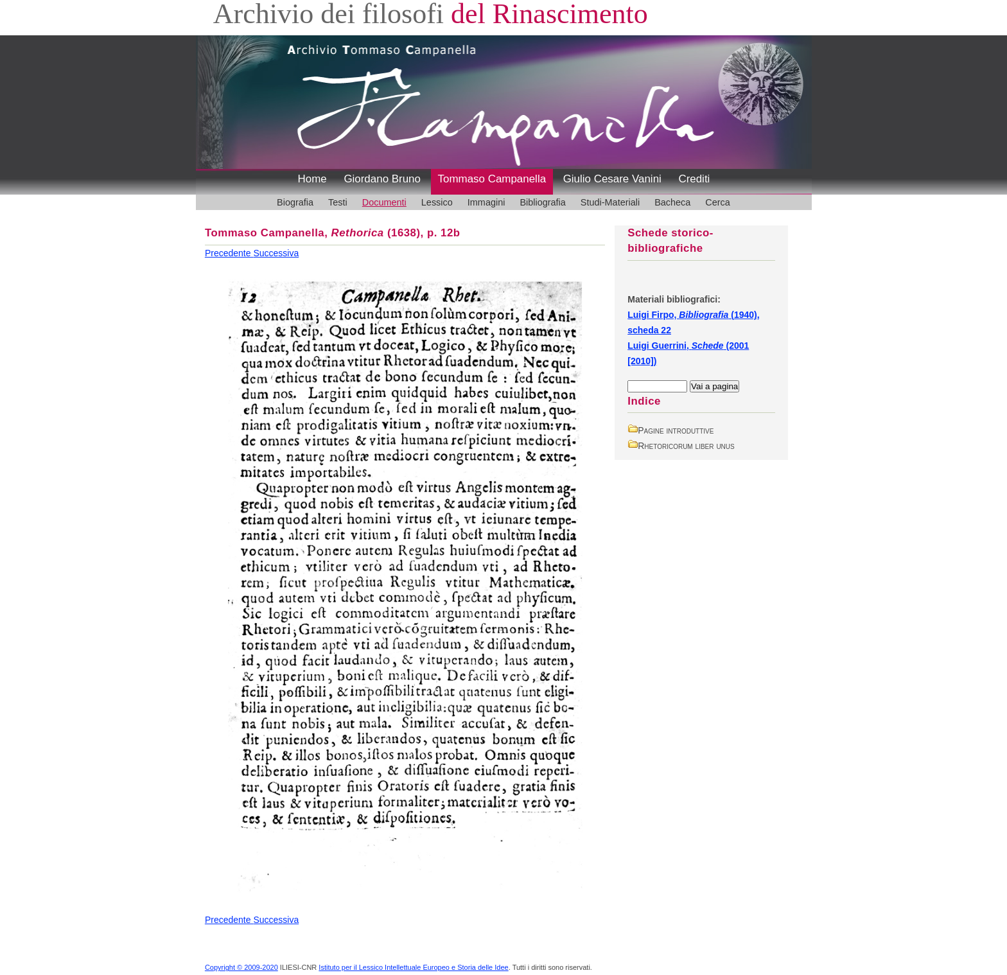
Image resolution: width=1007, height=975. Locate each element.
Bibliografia (542, 202)
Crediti (694, 179)
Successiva (276, 253)
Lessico (437, 202)
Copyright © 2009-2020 (241, 967)
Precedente (229, 253)
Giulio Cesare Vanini (612, 179)
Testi (337, 202)
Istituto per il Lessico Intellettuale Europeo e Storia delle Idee (413, 967)
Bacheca (672, 202)
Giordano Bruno (382, 179)
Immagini (486, 202)
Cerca (717, 202)
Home (312, 179)
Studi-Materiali (610, 202)
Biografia (295, 202)
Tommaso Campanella (492, 179)
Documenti (384, 202)
